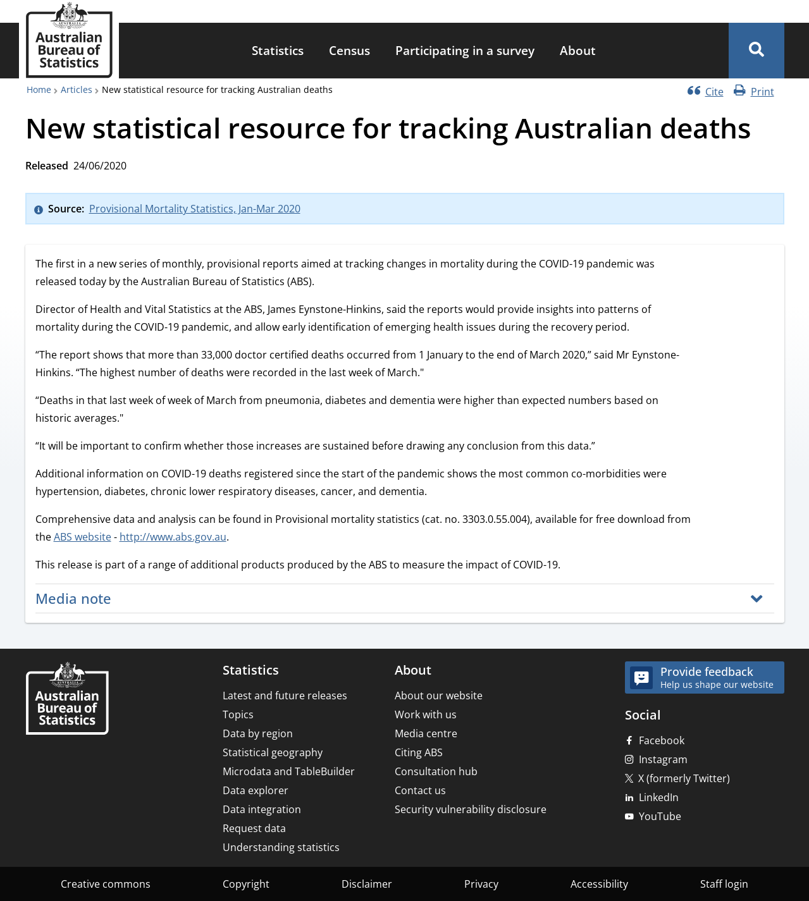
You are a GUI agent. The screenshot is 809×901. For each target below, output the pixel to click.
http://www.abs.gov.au (173, 537)
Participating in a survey (464, 50)
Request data (254, 828)
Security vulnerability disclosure (471, 809)
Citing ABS (419, 752)
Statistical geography (273, 752)
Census (349, 50)
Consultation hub (436, 771)
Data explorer (255, 790)
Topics (238, 714)
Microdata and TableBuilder (289, 771)
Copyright (246, 884)
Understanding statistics (281, 847)
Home (39, 89)
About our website (439, 695)
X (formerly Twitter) (684, 778)
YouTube (660, 816)
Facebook (661, 740)
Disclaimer (367, 884)
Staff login (724, 884)
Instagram (663, 759)
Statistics (278, 50)
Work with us (426, 714)
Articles (76, 89)
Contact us (420, 790)
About (578, 50)
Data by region (258, 733)
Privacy (481, 884)
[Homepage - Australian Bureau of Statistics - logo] (69, 40)
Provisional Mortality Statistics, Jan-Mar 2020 (194, 209)
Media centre (426, 733)
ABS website (82, 537)
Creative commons (106, 884)
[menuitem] (278, 50)
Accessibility (599, 884)
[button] (756, 50)
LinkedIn (659, 797)
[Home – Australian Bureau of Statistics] (67, 699)
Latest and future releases (285, 695)
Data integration (262, 809)
